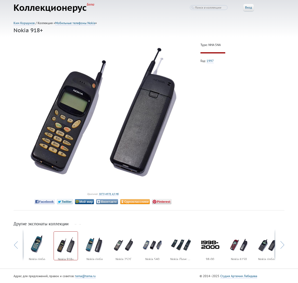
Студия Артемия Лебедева (238, 276)
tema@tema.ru (85, 276)
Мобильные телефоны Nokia (75, 23)
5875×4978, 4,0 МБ (109, 194)
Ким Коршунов (24, 23)
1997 (210, 61)
